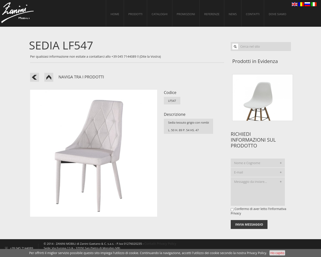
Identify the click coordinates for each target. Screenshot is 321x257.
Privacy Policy (256, 253)
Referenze (212, 14)
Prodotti (135, 14)
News (233, 14)
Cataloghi (159, 14)
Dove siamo (277, 14)
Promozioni (186, 14)
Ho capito (277, 253)
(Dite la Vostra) (150, 56)
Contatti (252, 14)
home (115, 14)
